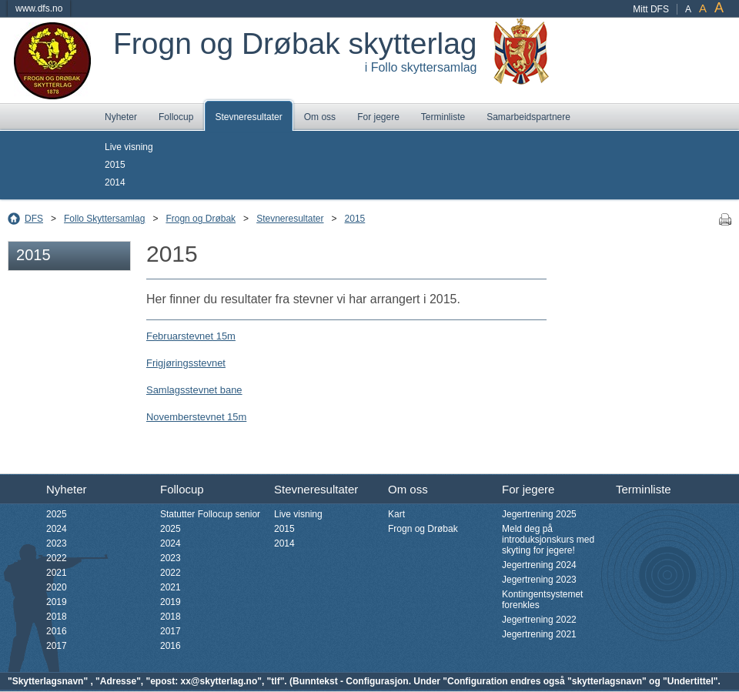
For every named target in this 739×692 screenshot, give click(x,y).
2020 (56, 587)
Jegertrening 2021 (539, 634)
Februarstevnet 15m (191, 336)
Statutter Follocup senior (210, 514)
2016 (56, 631)
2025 (56, 514)
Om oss (320, 117)
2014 (115, 182)
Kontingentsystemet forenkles (542, 599)
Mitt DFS (651, 9)
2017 (56, 645)
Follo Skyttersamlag (104, 218)
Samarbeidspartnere (528, 117)
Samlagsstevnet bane (194, 390)
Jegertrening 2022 (539, 619)
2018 (56, 616)
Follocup (176, 117)
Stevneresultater (248, 117)
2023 (56, 543)
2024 (56, 528)
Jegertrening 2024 (539, 565)
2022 (56, 558)
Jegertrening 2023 (539, 579)
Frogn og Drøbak (201, 218)
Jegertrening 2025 (539, 514)
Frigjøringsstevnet (186, 363)
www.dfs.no (38, 8)
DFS (34, 218)
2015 (115, 164)
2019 (56, 602)
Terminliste (443, 117)
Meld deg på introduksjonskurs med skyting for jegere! (548, 539)
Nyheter (121, 117)
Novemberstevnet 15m (196, 417)
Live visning (129, 147)
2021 (56, 572)
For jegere (378, 117)
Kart (396, 514)
